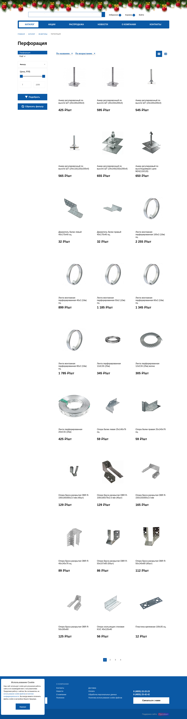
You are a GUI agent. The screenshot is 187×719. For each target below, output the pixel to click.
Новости (103, 24)
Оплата (91, 691)
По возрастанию (83, 54)
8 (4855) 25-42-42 (141, 694)
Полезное (60, 698)
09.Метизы (43, 34)
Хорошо (23, 707)
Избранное (113, 15)
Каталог (31, 34)
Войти (141, 15)
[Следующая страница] (126, 659)
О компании (129, 24)
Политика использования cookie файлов (105, 698)
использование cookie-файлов (14, 694)
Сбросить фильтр (32, 106)
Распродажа (76, 24)
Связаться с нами (151, 700)
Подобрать (32, 97)
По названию (63, 54)
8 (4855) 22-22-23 (141, 691)
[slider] (21, 76)
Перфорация (25, 53)
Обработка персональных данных (102, 694)
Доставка (92, 688)
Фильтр (23, 64)
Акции (51, 24)
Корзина (128, 15)
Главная (21, 34)
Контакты (155, 24)
